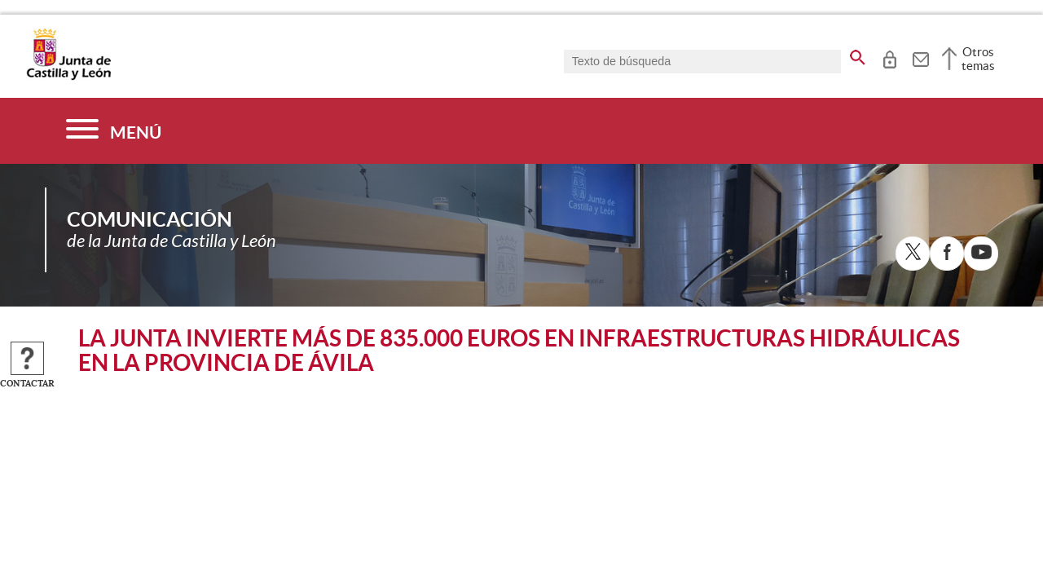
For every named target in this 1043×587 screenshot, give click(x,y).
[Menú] (114, 131)
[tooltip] (889, 57)
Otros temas (978, 59)
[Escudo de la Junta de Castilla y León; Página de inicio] (68, 76)
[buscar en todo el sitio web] (857, 54)
